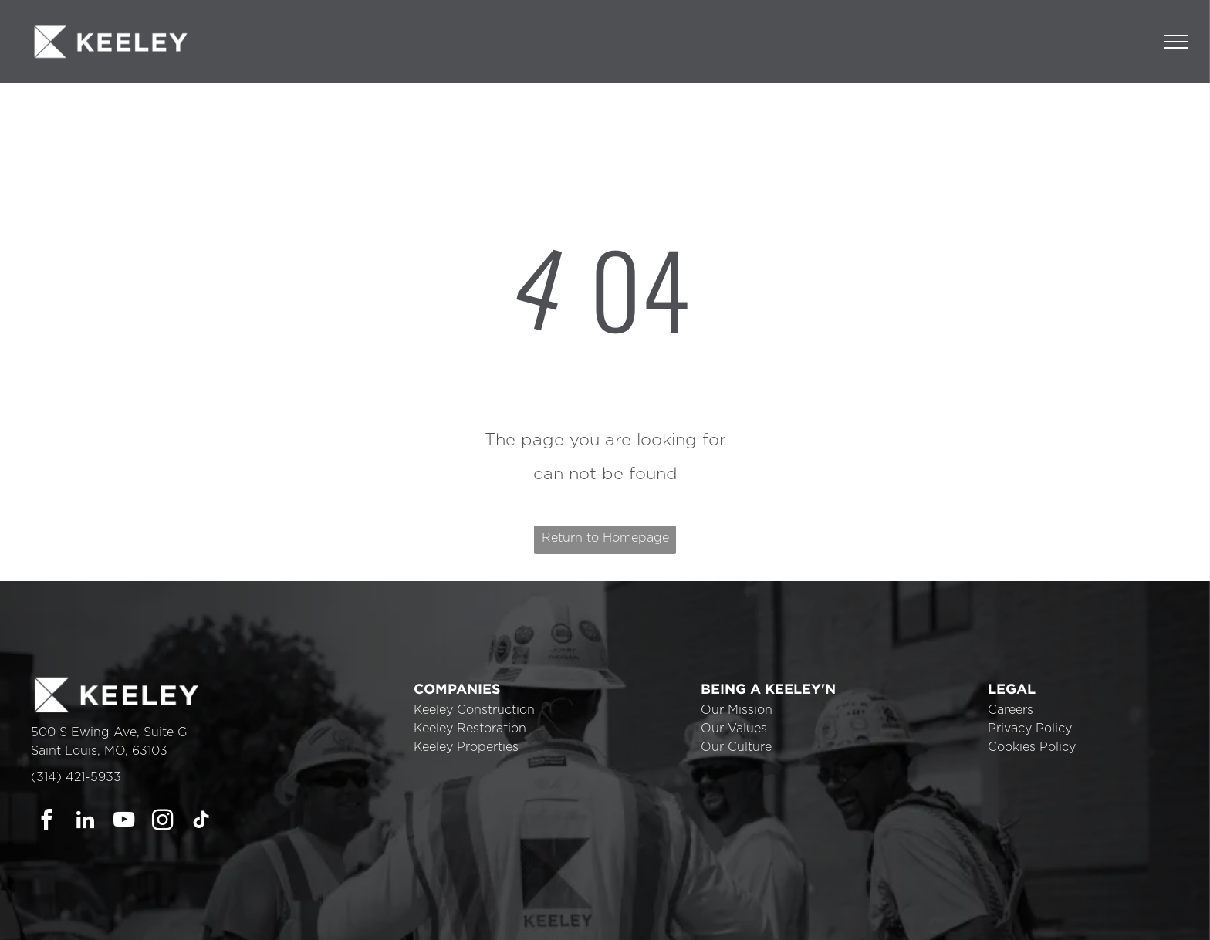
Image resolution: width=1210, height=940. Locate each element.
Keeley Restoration (470, 728)
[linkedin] (85, 822)
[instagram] (162, 822)
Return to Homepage (605, 538)
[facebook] (47, 822)
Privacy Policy (1030, 728)
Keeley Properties (466, 747)
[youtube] (124, 822)
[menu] (1176, 42)
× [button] (1196, 906)
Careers (1010, 710)
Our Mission (736, 710)
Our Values (734, 728)
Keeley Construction (474, 710)
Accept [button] (798, 917)
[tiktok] (201, 822)
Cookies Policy (1032, 747)
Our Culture (736, 747)
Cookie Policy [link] (712, 917)
